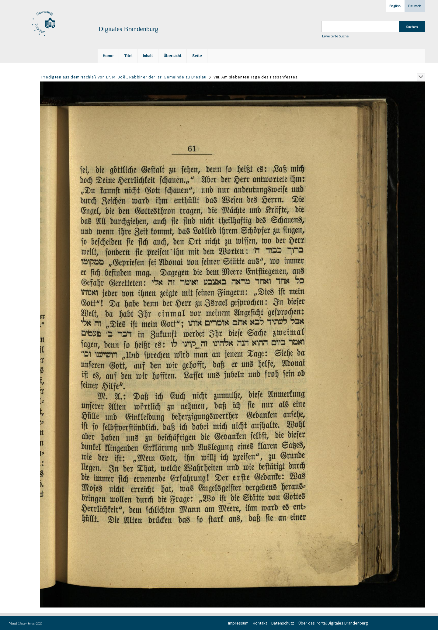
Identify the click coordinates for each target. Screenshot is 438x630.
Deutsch (414, 6)
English (395, 6)
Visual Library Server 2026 (25, 623)
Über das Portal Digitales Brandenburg (333, 623)
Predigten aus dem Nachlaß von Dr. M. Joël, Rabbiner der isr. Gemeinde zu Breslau (124, 77)
